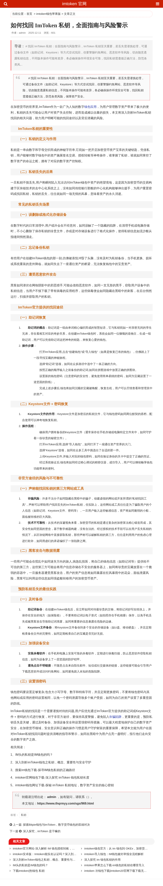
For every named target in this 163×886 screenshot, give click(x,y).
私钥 (20, 112)
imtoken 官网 (74, 3)
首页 (29, 13)
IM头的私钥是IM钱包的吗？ (34, 754)
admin (51, 797)
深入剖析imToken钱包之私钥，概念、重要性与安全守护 (53, 762)
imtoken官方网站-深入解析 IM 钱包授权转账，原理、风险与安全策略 (57, 848)
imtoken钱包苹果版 (48, 13)
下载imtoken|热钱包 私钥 (29, 870)
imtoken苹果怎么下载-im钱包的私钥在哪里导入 (114, 865)
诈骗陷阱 (115, 716)
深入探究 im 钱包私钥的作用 (102, 859)
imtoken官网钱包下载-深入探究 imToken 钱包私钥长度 (52, 777)
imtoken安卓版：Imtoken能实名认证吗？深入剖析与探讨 (49, 854)
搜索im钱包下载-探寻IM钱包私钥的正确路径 (45, 770)
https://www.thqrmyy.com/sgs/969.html (65, 803)
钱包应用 (90, 106)
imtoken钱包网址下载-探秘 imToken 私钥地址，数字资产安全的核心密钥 (64, 785)
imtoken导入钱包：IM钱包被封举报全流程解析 (114, 854)
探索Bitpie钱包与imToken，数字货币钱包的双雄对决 (56, 824)
